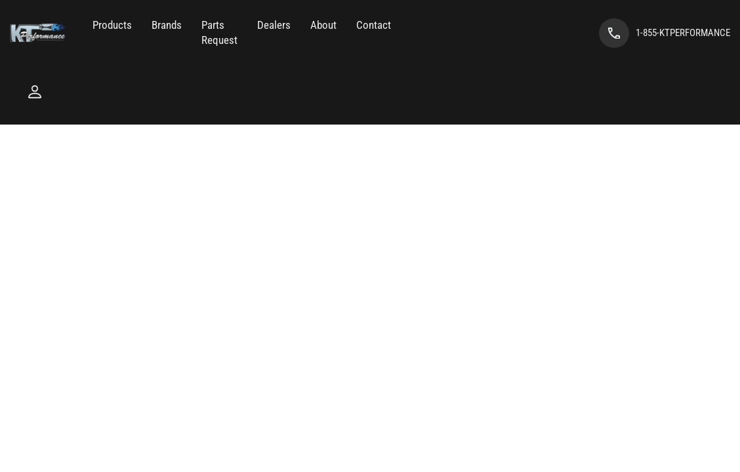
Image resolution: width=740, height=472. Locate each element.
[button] (112, 25)
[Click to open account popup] (35, 92)
